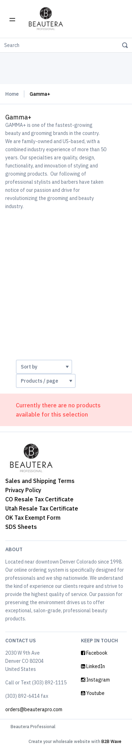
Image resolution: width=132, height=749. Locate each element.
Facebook (94, 653)
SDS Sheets (21, 526)
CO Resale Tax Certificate (39, 499)
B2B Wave (111, 741)
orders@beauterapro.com (33, 709)
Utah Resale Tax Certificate (41, 508)
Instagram (95, 680)
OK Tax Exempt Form (33, 517)
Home (12, 94)
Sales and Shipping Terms (40, 480)
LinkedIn (93, 666)
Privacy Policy (23, 490)
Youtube (93, 693)
